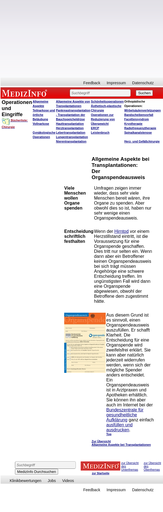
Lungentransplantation (72, 137)
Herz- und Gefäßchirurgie (142, 141)
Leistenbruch (100, 132)
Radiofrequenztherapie (140, 128)
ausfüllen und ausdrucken (119, 427)
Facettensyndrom (136, 119)
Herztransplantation (70, 128)
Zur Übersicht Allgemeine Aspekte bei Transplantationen (121, 443)
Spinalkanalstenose (138, 132)
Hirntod (121, 231)
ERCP (95, 128)
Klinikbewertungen (25, 480)
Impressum (116, 83)
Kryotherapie (133, 123)
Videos (68, 480)
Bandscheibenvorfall (138, 114)
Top (109, 434)
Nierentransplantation (71, 141)
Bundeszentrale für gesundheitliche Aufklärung (124, 414)
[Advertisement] (26, 184)
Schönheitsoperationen (107, 101)
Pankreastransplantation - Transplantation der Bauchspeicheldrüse (73, 115)
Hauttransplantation (70, 123)
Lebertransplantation (70, 132)
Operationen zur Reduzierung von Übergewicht (103, 119)
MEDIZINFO (25, 92)
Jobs (52, 480)
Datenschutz (143, 83)
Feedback (91, 83)
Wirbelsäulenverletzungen (142, 110)
